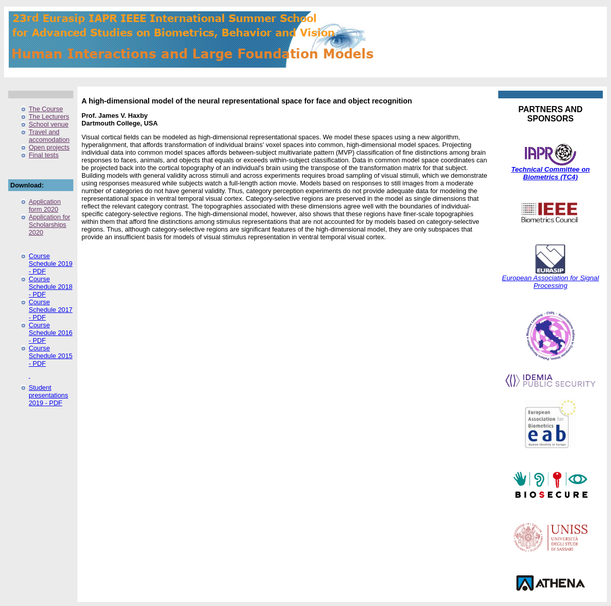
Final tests (43, 155)
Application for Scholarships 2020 (49, 224)
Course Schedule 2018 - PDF (50, 286)
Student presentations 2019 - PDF (48, 395)
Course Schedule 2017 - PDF (50, 309)
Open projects (49, 147)
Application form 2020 (45, 205)
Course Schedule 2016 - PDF (50, 332)
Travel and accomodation (49, 135)
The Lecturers (49, 116)
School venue (49, 124)
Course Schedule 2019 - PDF (50, 263)
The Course (46, 109)
